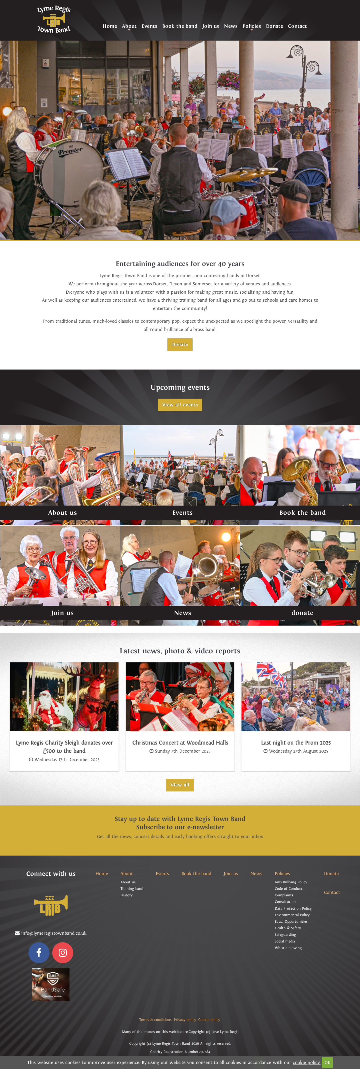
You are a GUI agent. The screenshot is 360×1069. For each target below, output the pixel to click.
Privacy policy (185, 1020)
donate (303, 612)
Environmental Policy (292, 915)
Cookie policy (209, 1020)
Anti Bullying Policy (291, 882)
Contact (297, 26)
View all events (180, 404)
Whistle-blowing (288, 948)
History (126, 895)
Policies (251, 27)
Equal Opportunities (291, 921)
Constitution (285, 902)
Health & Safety (288, 928)
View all (180, 784)
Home (109, 26)
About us (62, 512)
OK (327, 1062)
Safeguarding (285, 934)
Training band (131, 889)
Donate (274, 26)
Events (149, 26)
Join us (210, 26)
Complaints (284, 895)
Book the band (180, 26)
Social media (285, 941)
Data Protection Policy (293, 908)
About (129, 27)
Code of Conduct (288, 889)
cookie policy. (306, 1062)
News (231, 26)
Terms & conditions (155, 1020)
